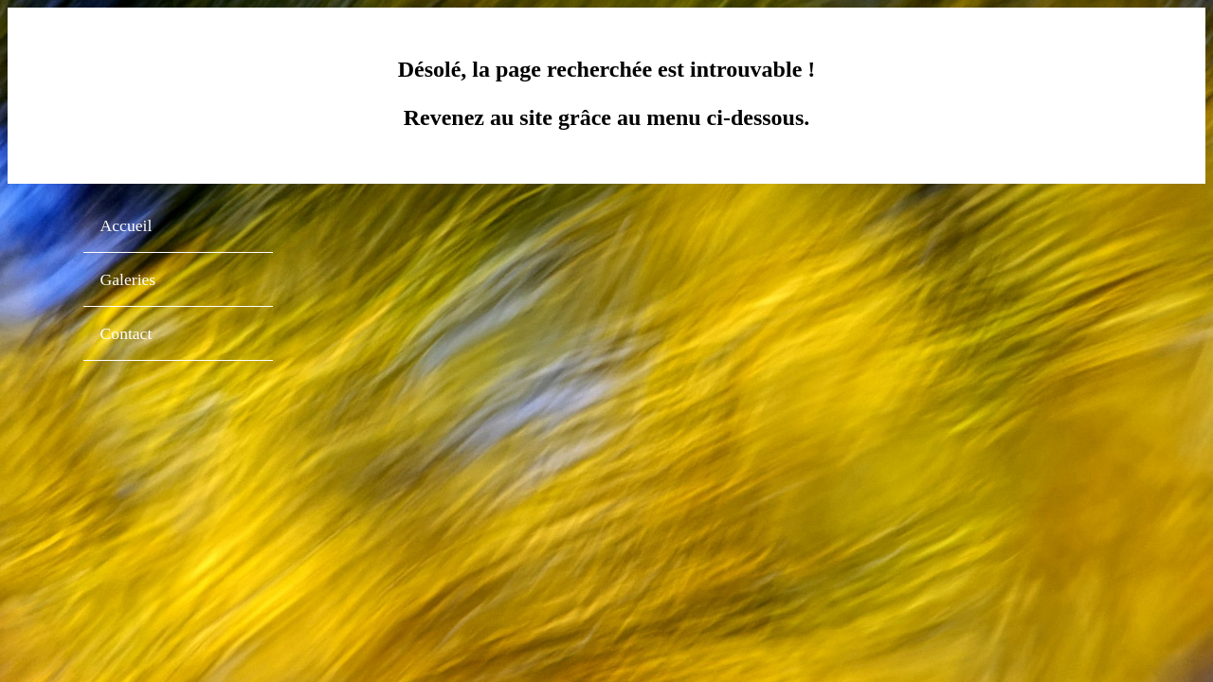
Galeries (128, 279)
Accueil (126, 225)
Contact (126, 333)
